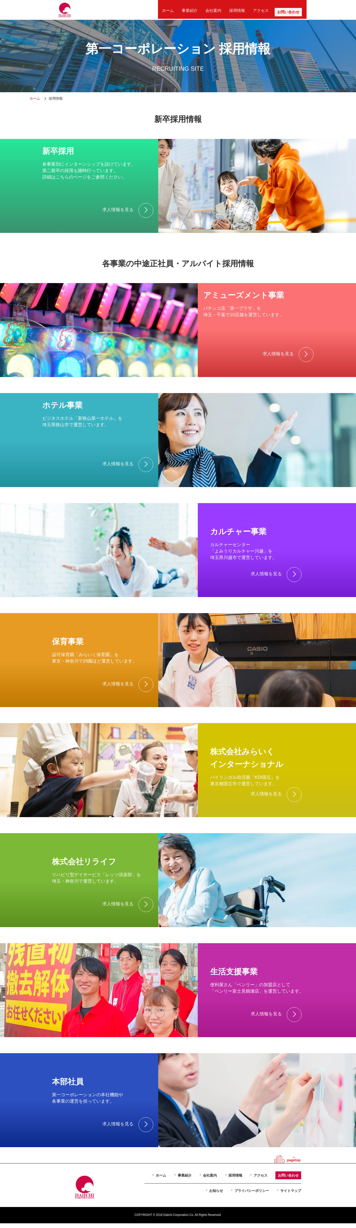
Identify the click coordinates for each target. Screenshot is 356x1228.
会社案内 (216, 9)
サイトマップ (290, 1191)
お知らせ (216, 1191)
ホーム (175, 9)
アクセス (259, 9)
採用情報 (237, 9)
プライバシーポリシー (251, 1191)
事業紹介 (195, 9)
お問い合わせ (284, 9)
